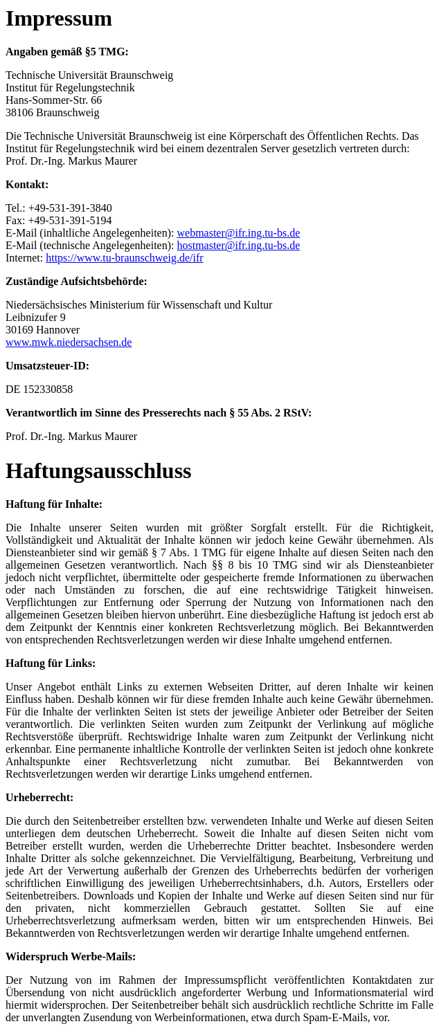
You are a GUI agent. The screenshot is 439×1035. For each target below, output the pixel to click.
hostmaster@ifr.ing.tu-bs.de (238, 245)
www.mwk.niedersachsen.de (69, 342)
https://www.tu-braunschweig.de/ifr (124, 258)
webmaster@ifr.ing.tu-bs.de (238, 233)
